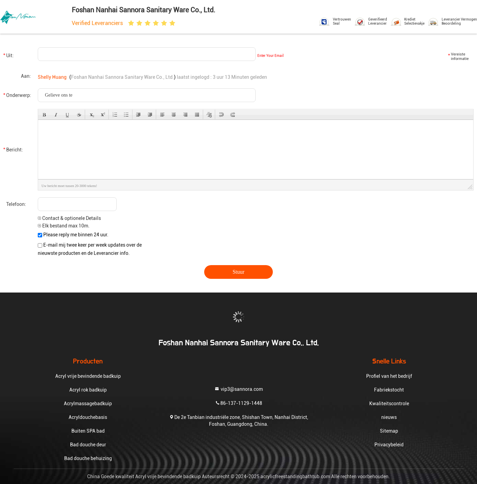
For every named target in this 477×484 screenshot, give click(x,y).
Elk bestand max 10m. (64, 225)
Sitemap (389, 431)
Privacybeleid (389, 444)
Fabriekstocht (389, 390)
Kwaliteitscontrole (389, 403)
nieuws (389, 417)
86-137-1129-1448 (238, 403)
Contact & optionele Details (69, 218)
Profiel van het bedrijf (389, 376)
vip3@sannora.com (238, 389)
